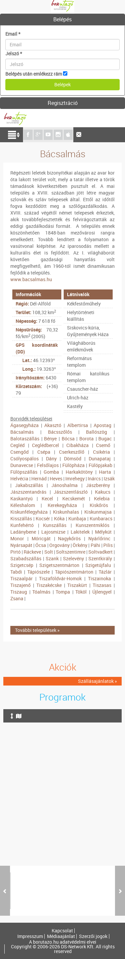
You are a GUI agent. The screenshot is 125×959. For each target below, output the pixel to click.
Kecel (47, 498)
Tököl (81, 592)
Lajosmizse (53, 532)
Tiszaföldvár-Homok (60, 578)
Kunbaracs (101, 518)
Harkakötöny (79, 472)
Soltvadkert (100, 552)
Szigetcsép (21, 565)
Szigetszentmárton (59, 565)
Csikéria (101, 452)
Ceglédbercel (45, 445)
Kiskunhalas (66, 512)
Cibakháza (77, 445)
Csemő (103, 445)
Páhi (95, 545)
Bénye (50, 438)
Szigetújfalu (98, 565)
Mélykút (103, 532)
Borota (86, 438)
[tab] (62, 19)
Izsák (109, 478)
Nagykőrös (69, 538)
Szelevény (73, 558)
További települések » (37, 630)
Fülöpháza (73, 465)
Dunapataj (100, 458)
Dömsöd (72, 458)
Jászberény (98, 485)
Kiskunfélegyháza (29, 512)
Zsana (16, 598)
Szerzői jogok (93, 936)
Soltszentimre (70, 552)
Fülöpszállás (23, 472)
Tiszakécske (49, 585)
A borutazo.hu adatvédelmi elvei (62, 942)
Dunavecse (21, 465)
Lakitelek (80, 532)
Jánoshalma (64, 485)
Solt (48, 552)
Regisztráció (63, 103)
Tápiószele (38, 572)
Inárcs (94, 478)
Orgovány (59, 545)
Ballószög (96, 432)
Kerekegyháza (62, 505)
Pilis (108, 545)
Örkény (80, 545)
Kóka (59, 518)
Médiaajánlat (61, 936)
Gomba (51, 472)
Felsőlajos (48, 465)
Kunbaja (77, 518)
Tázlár (105, 572)
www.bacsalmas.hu (31, 279)
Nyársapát (21, 545)
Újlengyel (102, 592)
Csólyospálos (24, 458)
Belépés (62, 19)
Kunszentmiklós (92, 525)
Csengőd (19, 452)
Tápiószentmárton (74, 572)
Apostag (102, 425)
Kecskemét (73, 498)
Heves (56, 478)
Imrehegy (75, 478)
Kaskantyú (21, 498)
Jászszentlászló (71, 492)
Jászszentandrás (28, 492)
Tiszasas (102, 585)
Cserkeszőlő (71, 452)
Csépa (43, 452)
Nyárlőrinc (99, 538)
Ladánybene (23, 532)
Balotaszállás (24, 438)
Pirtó (15, 552)
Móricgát (41, 538)
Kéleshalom (22, 505)
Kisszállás (21, 518)
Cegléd (17, 445)
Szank (52, 558)
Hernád (39, 478)
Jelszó (13, 53)
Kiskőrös (99, 505)
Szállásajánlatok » (97, 681)
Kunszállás (54, 525)
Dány (51, 458)
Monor (17, 538)
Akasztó (52, 425)
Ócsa (40, 545)
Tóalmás (41, 592)
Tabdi (16, 572)
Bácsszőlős (60, 432)
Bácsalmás (22, 432)
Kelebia (102, 498)
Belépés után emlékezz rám (33, 74)
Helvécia (19, 478)
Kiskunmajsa (98, 512)
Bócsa (68, 438)
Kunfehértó (22, 525)
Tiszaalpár (21, 578)
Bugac (105, 438)
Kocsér (43, 518)
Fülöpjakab (100, 465)
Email (12, 34)
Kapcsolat (62, 930)
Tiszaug (18, 592)
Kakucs (102, 492)
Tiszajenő (20, 585)
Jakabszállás (29, 485)
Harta (105, 472)
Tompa (63, 592)
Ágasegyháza (24, 425)
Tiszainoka (99, 578)
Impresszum (30, 936)
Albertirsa (77, 425)
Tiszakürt (77, 585)
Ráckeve (32, 552)
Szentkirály (100, 558)
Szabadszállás (25, 558)
